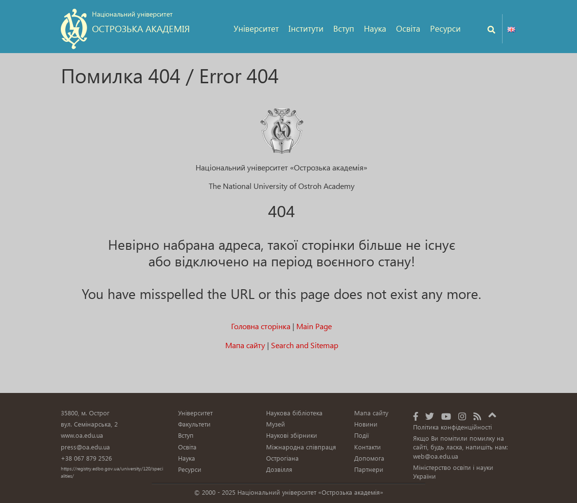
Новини (366, 424)
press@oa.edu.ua (85, 447)
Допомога (369, 458)
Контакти (367, 447)
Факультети (194, 424)
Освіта (408, 28)
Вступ (343, 28)
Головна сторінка (260, 326)
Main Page (314, 326)
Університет (256, 28)
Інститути (306, 28)
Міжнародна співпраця (301, 447)
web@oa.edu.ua (435, 456)
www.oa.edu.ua (82, 435)
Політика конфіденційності (452, 427)
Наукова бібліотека (294, 413)
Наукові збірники (291, 435)
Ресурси (445, 28)
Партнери (368, 469)
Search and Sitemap (304, 345)
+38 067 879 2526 (86, 458)
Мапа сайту (245, 345)
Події (361, 435)
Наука (375, 28)
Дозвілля (279, 469)
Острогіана (282, 458)
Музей (275, 424)
